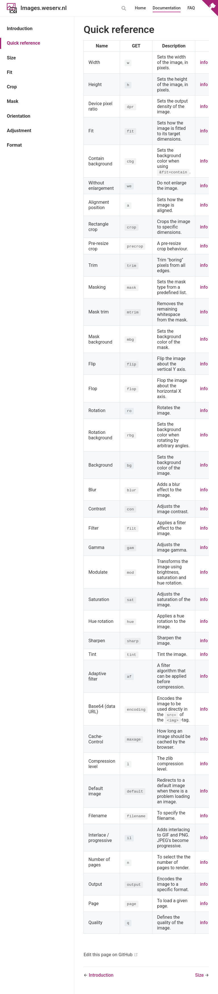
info (204, 62)
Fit (9, 72)
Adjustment (19, 130)
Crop (12, 87)
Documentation (167, 8)
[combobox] (124, 8)
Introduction (19, 28)
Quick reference (23, 43)
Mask (12, 101)
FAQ (191, 8)
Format (14, 145)
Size (11, 58)
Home (140, 8)
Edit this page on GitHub (108, 954)
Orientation (18, 116)
